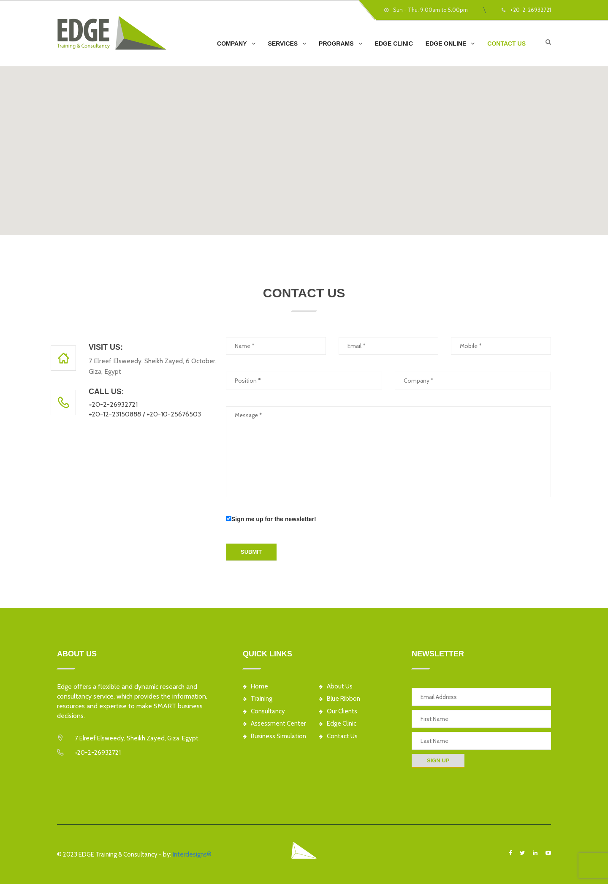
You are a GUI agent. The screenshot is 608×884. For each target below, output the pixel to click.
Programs (336, 43)
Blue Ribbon (339, 699)
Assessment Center (274, 724)
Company (232, 43)
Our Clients (338, 711)
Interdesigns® (192, 854)
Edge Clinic (337, 724)
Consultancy (264, 711)
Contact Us (506, 43)
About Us (336, 687)
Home (255, 687)
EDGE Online (446, 43)
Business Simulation (274, 736)
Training (257, 699)
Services (283, 43)
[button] (304, 146)
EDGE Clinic (394, 43)
